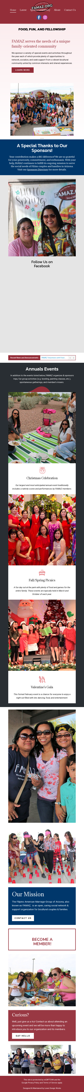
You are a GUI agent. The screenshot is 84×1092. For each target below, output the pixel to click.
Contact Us (70, 10)
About (57, 10)
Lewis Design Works (53, 1088)
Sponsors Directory (40, 10)
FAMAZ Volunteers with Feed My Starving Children (54, 358)
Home (13, 10)
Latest (23, 10)
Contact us (41, 1021)
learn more (22, 70)
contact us (23, 918)
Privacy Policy (33, 1083)
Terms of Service (50, 1083)
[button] (13, 109)
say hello (23, 1036)
